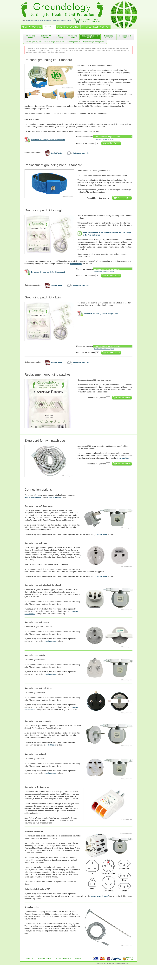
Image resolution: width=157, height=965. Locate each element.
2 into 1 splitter (123, 458)
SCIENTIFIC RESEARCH (68, 27)
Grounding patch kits (73, 42)
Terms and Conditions (63, 958)
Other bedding (60, 37)
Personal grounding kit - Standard (48, 60)
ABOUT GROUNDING (31, 27)
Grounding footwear (108, 37)
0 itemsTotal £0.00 (96, 20)
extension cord (76, 264)
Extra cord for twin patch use (45, 440)
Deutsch (42, 20)
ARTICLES (86, 27)
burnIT (127, 963)
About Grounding (54, 497)
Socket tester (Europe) (100, 896)
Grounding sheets (30, 37)
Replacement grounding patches (94, 42)
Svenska (55, 20)
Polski (69, 20)
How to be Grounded (33, 497)
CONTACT (105, 27)
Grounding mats (72, 37)
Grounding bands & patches (90, 37)
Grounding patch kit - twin (43, 297)
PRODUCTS (49, 27)
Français (36, 20)
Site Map (78, 958)
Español (49, 20)
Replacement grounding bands (54, 42)
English (29, 20)
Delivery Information (44, 958)
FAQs (95, 27)
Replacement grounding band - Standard (53, 165)
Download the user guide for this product (48, 140)
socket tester (102, 534)
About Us (29, 958)
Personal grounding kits (33, 42)
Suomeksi (62, 20)
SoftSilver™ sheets (46, 37)
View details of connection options (104, 139)
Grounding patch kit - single (44, 210)
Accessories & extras (125, 37)
